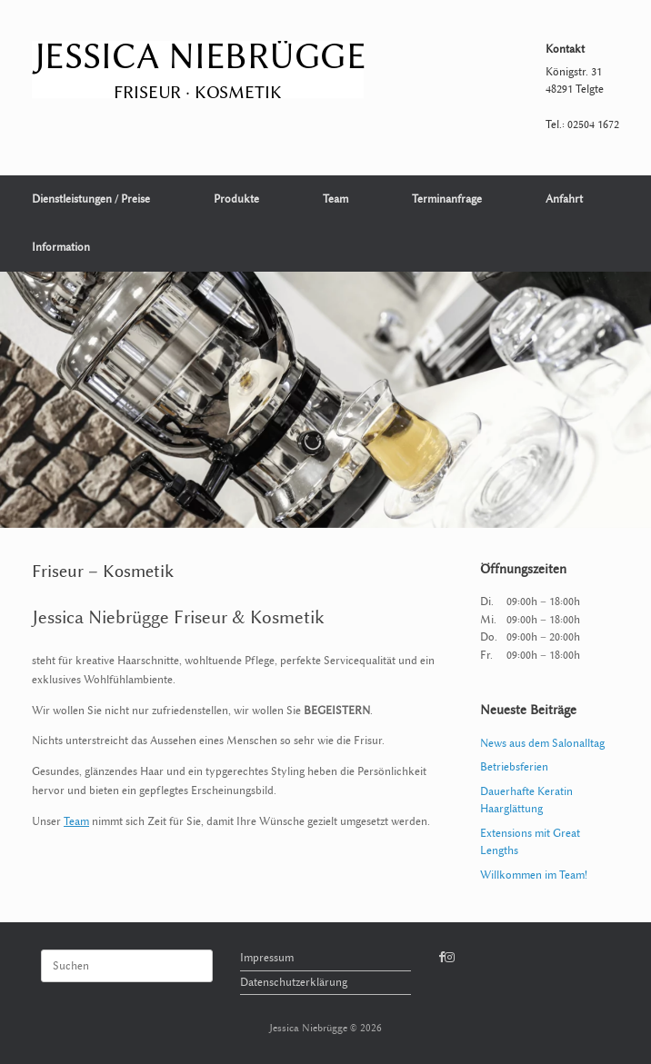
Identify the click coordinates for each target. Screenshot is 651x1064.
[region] (325, 400)
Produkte (236, 199)
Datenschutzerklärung (293, 982)
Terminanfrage (447, 199)
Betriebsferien (514, 767)
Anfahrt (564, 199)
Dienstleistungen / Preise (91, 199)
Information (61, 247)
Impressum (267, 957)
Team (335, 199)
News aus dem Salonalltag (542, 743)
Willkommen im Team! (533, 875)
